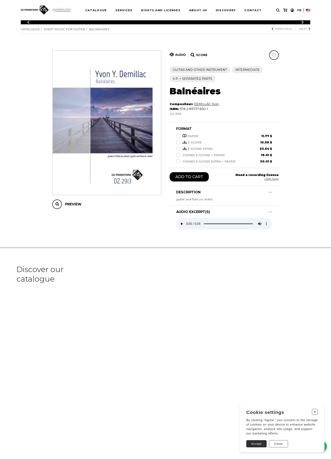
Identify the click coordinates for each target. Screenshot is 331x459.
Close (278, 443)
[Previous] (28, 22)
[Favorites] (274, 55)
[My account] (292, 10)
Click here (271, 179)
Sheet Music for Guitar (64, 29)
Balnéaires (99, 29)
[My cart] (285, 10)
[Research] (278, 10)
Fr (299, 10)
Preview (73, 204)
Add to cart (189, 177)
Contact (253, 10)
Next (304, 29)
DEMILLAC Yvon (206, 104)
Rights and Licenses (160, 10)
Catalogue (96, 10)
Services (123, 10)
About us (198, 10)
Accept (256, 443)
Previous (282, 29)
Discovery (226, 10)
